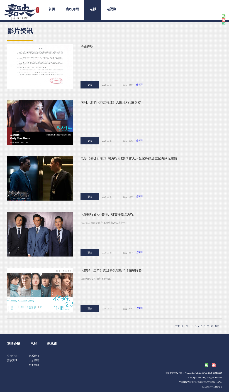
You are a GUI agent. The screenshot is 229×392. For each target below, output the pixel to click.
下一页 (210, 326)
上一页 (184, 326)
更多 (89, 84)
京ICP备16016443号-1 (212, 387)
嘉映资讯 (12, 360)
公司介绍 (12, 355)
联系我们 (34, 355)
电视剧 (111, 9)
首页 (52, 9)
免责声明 (34, 365)
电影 (92, 9)
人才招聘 (34, 360)
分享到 (139, 84)
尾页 (217, 326)
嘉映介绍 (72, 9)
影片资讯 (20, 30)
